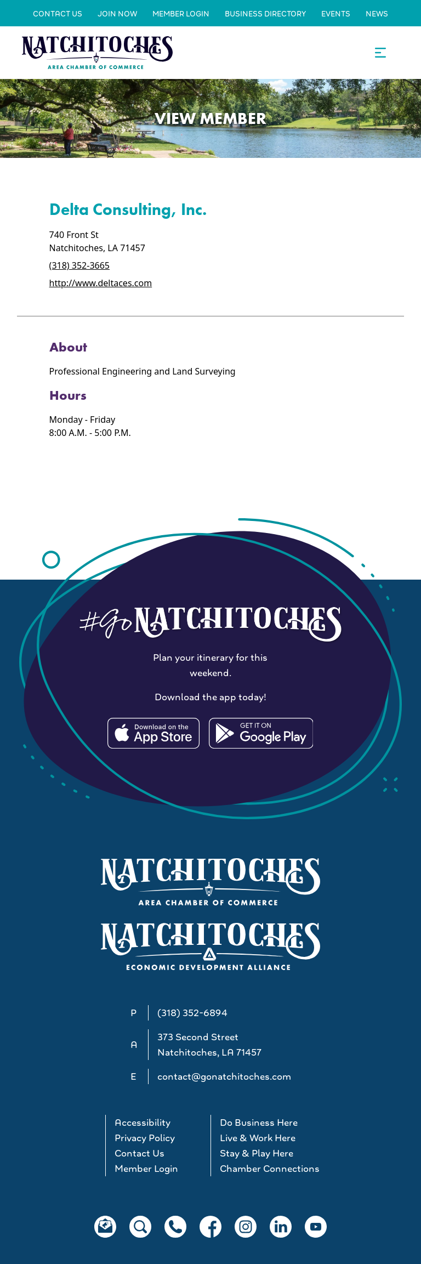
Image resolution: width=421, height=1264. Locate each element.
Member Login (180, 14)
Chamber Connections (268, 1168)
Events (335, 14)
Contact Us (57, 14)
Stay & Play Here (256, 1153)
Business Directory (265, 14)
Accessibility (142, 1122)
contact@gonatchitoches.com (224, 1076)
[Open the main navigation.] (380, 53)
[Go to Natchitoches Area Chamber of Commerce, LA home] (97, 52)
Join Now (117, 14)
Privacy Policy (145, 1137)
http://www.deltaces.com (100, 283)
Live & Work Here (257, 1137)
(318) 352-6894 (192, 1012)
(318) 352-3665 (79, 265)
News (377, 14)
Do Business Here (259, 1122)
